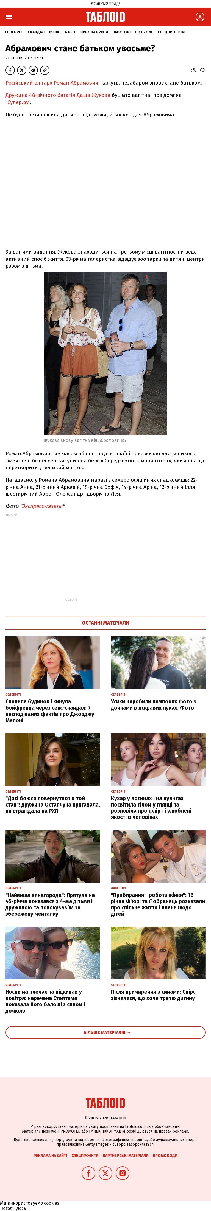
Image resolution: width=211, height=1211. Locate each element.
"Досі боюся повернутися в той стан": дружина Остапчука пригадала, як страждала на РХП (52, 804)
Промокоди (165, 1155)
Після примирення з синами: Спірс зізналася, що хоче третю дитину (153, 995)
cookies (51, 1203)
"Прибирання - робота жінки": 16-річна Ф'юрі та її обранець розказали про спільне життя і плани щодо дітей (158, 904)
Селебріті (14, 32)
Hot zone (144, 32)
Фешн (54, 32)
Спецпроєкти (171, 32)
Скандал (36, 32)
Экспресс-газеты (42, 506)
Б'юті (70, 32)
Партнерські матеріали (125, 1155)
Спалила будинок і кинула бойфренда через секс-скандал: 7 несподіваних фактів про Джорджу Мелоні (49, 710)
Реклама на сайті (50, 1155)
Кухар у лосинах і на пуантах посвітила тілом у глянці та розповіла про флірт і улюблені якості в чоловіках (151, 807)
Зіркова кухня (93, 32)
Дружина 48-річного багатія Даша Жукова (58, 95)
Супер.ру (18, 102)
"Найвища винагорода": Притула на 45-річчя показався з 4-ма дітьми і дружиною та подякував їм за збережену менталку (50, 904)
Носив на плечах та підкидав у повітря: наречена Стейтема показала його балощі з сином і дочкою (45, 1001)
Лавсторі (121, 32)
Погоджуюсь (13, 1208)
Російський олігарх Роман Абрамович (51, 83)
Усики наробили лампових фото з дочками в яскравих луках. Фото (153, 704)
